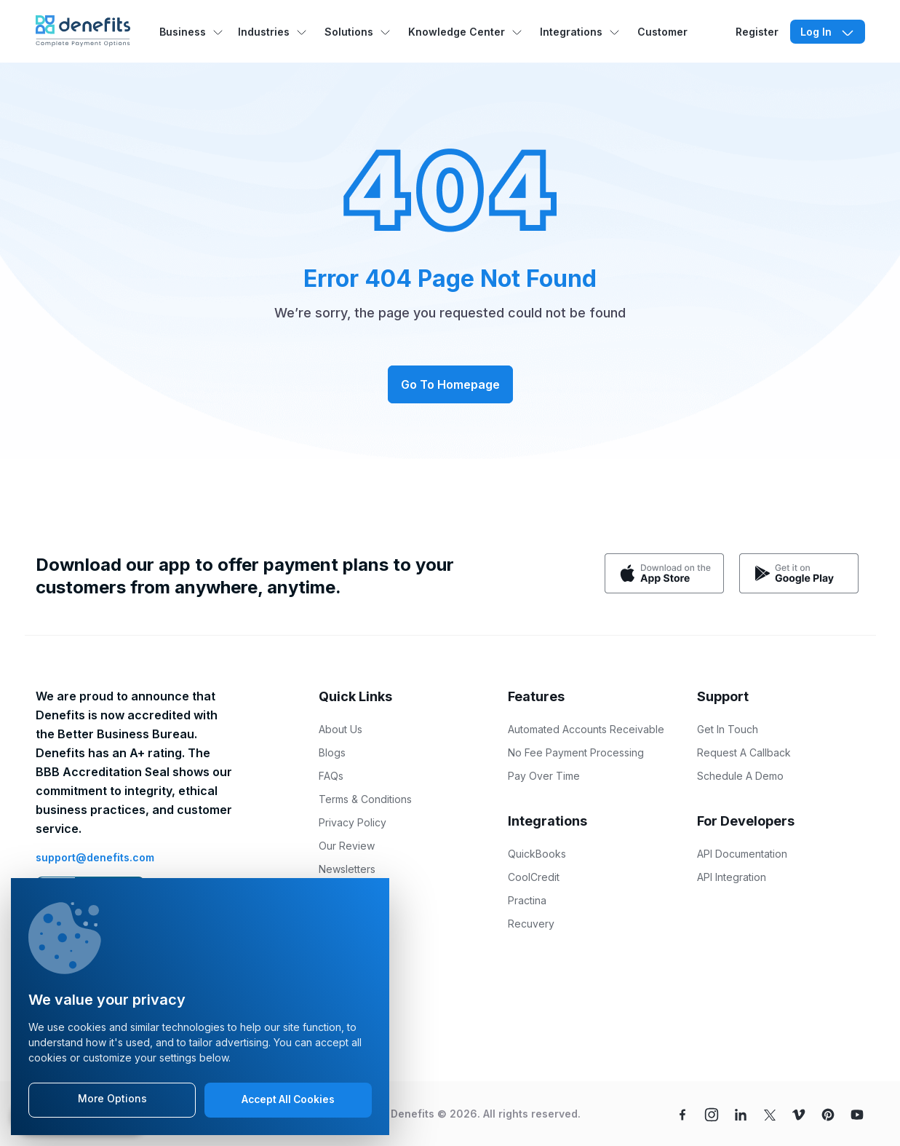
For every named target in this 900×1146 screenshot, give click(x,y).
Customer (662, 31)
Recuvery (531, 923)
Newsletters (347, 869)
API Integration (731, 877)
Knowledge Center (456, 31)
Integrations (571, 31)
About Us (340, 729)
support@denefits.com (95, 857)
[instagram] (711, 1113)
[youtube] (857, 1113)
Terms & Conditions (365, 799)
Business (182, 31)
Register (757, 31)
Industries (264, 31)
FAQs (331, 776)
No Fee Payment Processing (576, 752)
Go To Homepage (450, 384)
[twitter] (769, 1113)
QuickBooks (537, 853)
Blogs (332, 752)
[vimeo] (799, 1113)
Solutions (348, 31)
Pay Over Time (544, 776)
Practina (527, 900)
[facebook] (682, 1113)
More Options (112, 1099)
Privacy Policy (352, 822)
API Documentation (742, 853)
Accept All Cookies (288, 1100)
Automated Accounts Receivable (586, 729)
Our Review (347, 845)
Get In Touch (727, 729)
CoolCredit (533, 877)
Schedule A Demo (740, 776)
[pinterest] (828, 1113)
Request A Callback (744, 752)
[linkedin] (740, 1113)
